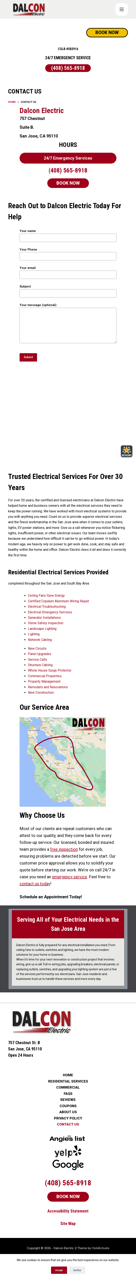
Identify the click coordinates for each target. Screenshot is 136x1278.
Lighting (24, 634)
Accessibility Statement (68, 1197)
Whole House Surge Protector (40, 670)
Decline (77, 1270)
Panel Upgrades (29, 654)
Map (72, 1209)
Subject (68, 290)
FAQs (68, 1080)
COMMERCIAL (68, 1073)
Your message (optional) (68, 323)
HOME (68, 1061)
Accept (59, 1270)
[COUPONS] (121, 9)
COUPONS (68, 1092)
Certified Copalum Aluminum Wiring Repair (48, 601)
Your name (68, 234)
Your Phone (68, 253)
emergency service (27, 869)
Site (64, 1209)
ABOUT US (68, 1098)
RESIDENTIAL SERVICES (68, 1067)
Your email (68, 271)
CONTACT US (68, 1110)
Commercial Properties (35, 676)
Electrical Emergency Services (40, 612)
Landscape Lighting (32, 629)
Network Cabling (30, 640)
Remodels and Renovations (38, 687)
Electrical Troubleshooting (37, 607)
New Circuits (27, 648)
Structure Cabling (30, 665)
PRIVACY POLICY (68, 1104)
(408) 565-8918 (68, 68)
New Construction (31, 692)
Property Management (34, 681)
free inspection (108, 842)
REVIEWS (68, 1086)
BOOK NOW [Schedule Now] (107, 32)
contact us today (84, 869)
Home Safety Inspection (36, 623)
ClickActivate (100, 1234)
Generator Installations (34, 618)
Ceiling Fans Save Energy (36, 595)
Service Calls (27, 660)
